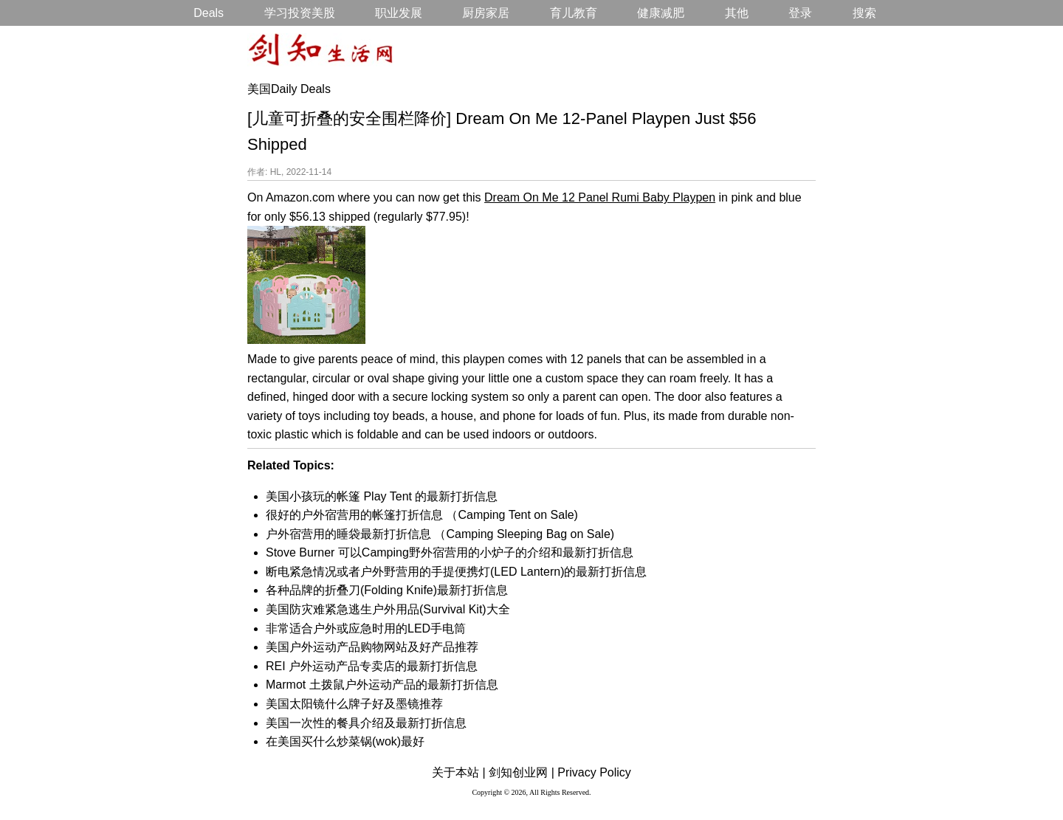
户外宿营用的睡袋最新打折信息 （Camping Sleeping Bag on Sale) (440, 534)
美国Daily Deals (289, 89)
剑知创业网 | (521, 772)
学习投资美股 (299, 13)
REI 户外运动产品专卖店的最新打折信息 (372, 666)
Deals (208, 13)
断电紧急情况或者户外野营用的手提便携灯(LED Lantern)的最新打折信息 (456, 571)
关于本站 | (459, 772)
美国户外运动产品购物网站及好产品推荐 (372, 647)
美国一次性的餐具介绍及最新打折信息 (366, 723)
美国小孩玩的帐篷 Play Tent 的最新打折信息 (382, 496)
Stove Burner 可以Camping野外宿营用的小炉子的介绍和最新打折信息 (449, 552)
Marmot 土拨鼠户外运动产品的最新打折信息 (382, 684)
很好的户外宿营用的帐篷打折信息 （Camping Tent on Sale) (422, 515)
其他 (737, 13)
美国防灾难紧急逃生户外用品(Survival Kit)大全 (388, 609)
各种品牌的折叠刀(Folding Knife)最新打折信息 (387, 590)
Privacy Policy (594, 772)
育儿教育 (573, 13)
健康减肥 (660, 13)
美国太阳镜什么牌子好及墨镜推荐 (354, 703)
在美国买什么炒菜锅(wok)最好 (345, 741)
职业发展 (398, 13)
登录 (800, 13)
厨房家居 (485, 13)
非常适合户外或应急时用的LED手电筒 (366, 628)
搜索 (864, 13)
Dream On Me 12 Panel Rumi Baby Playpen (599, 197)
